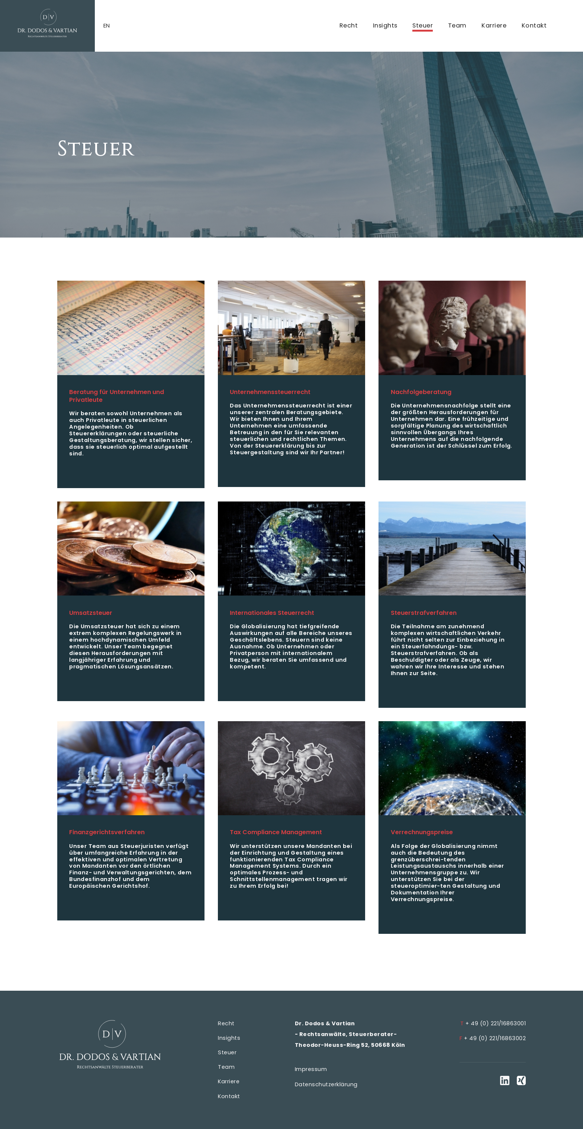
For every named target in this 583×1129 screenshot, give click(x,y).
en (106, 26)
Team (457, 25)
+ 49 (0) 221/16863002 (493, 1038)
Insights (385, 25)
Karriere (493, 25)
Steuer (422, 25)
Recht (348, 25)
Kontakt (534, 25)
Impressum (311, 1069)
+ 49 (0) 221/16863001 (493, 1023)
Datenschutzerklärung (326, 1084)
